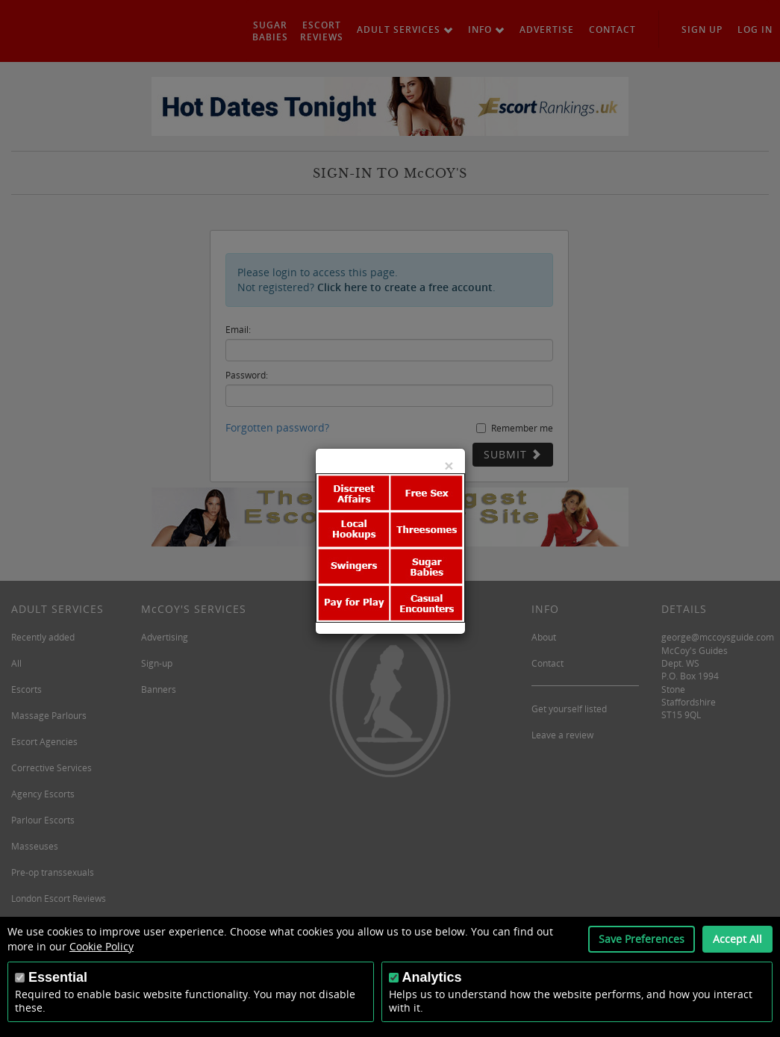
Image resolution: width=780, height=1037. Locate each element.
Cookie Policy (101, 946)
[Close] (448, 465)
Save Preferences (641, 939)
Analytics (432, 977)
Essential (57, 977)
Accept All (737, 939)
